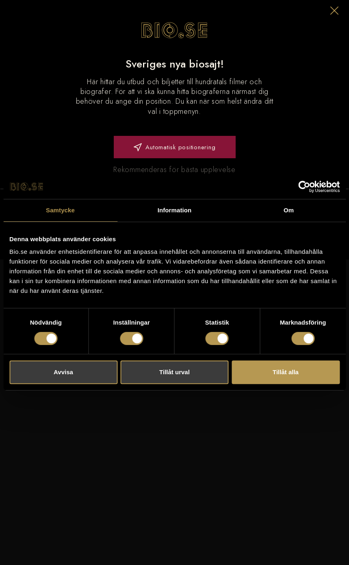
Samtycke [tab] (60, 210)
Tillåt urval (174, 372)
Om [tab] (289, 210)
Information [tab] (175, 210)
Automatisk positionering (175, 147)
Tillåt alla (286, 372)
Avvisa (63, 372)
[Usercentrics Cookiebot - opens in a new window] (304, 187)
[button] (334, 11)
